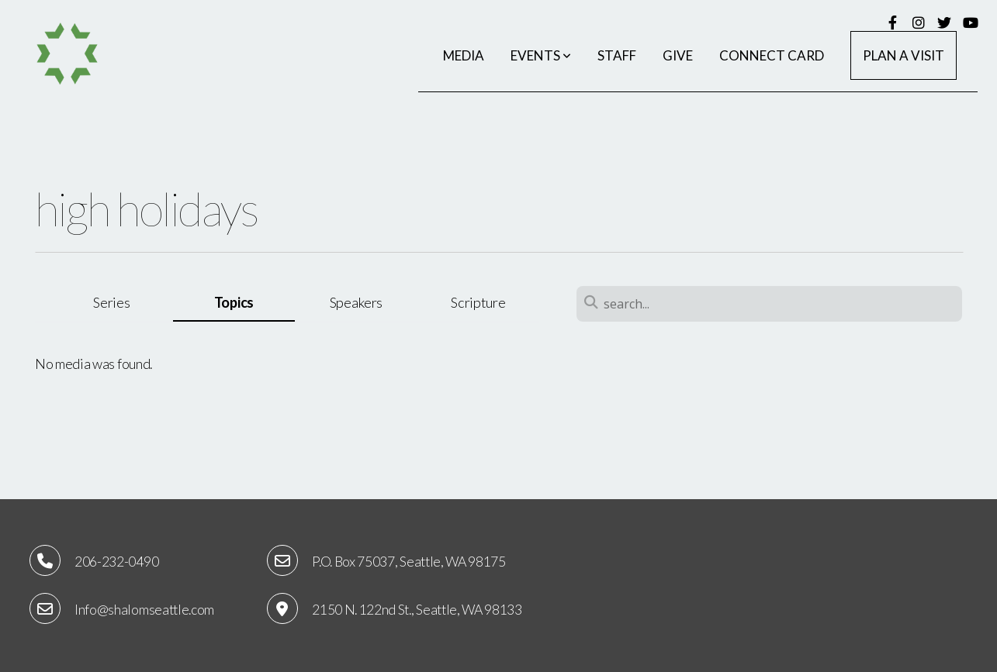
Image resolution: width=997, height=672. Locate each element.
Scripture (478, 302)
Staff (616, 55)
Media (463, 55)
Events (541, 55)
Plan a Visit (903, 55)
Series (111, 302)
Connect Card (771, 55)
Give (678, 55)
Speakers (356, 302)
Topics (234, 302)
